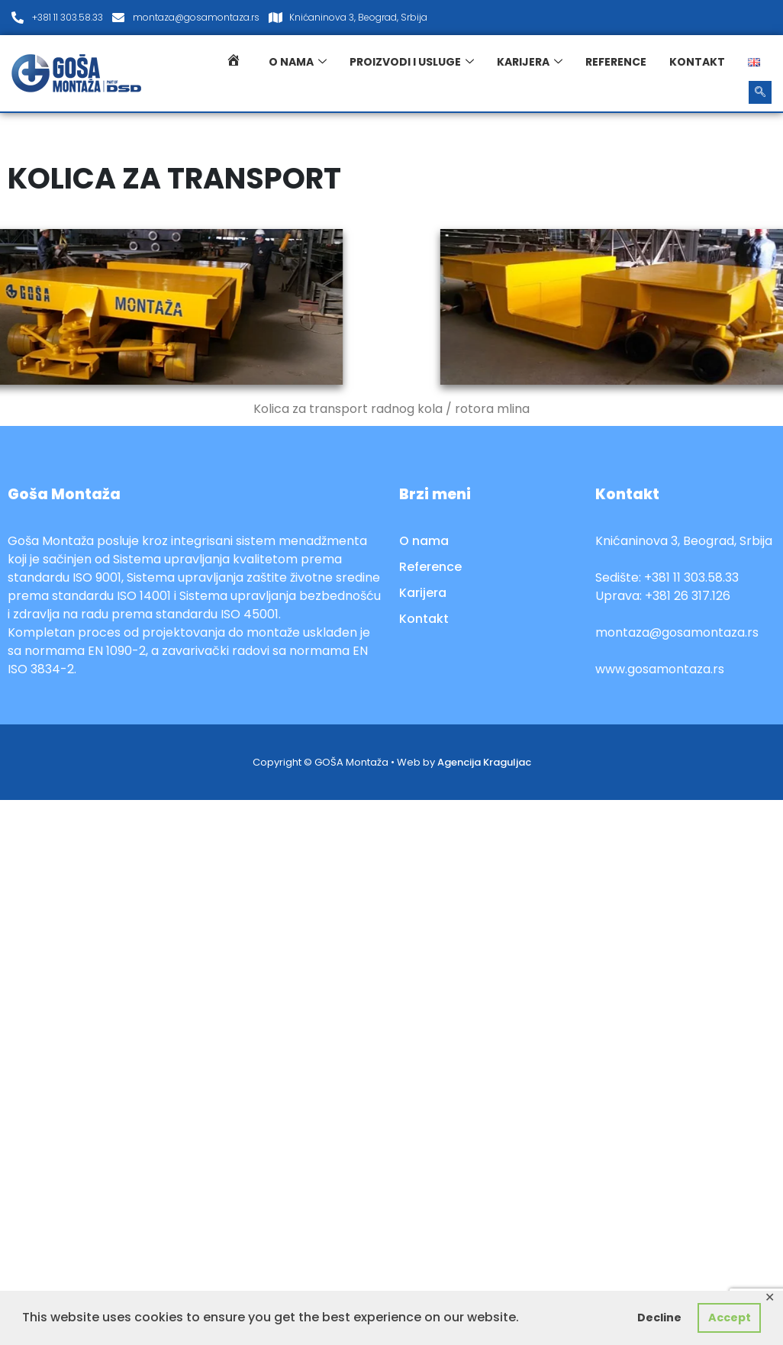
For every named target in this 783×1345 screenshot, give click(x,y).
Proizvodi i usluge (412, 61)
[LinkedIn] (755, 17)
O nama (298, 61)
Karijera (529, 61)
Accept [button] (729, 1317)
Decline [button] (659, 1317)
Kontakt (697, 61)
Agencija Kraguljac (484, 762)
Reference (615, 61)
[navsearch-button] (760, 92)
